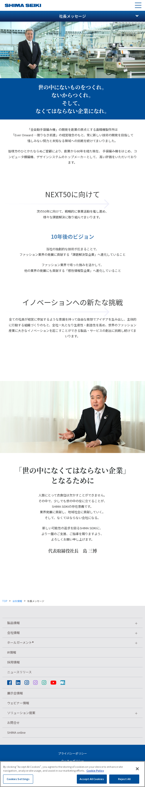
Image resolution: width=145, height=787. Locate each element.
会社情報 (17, 601)
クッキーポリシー (72, 761)
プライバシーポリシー (72, 753)
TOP (4, 601)
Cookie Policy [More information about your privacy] (95, 774)
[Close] (137, 772)
